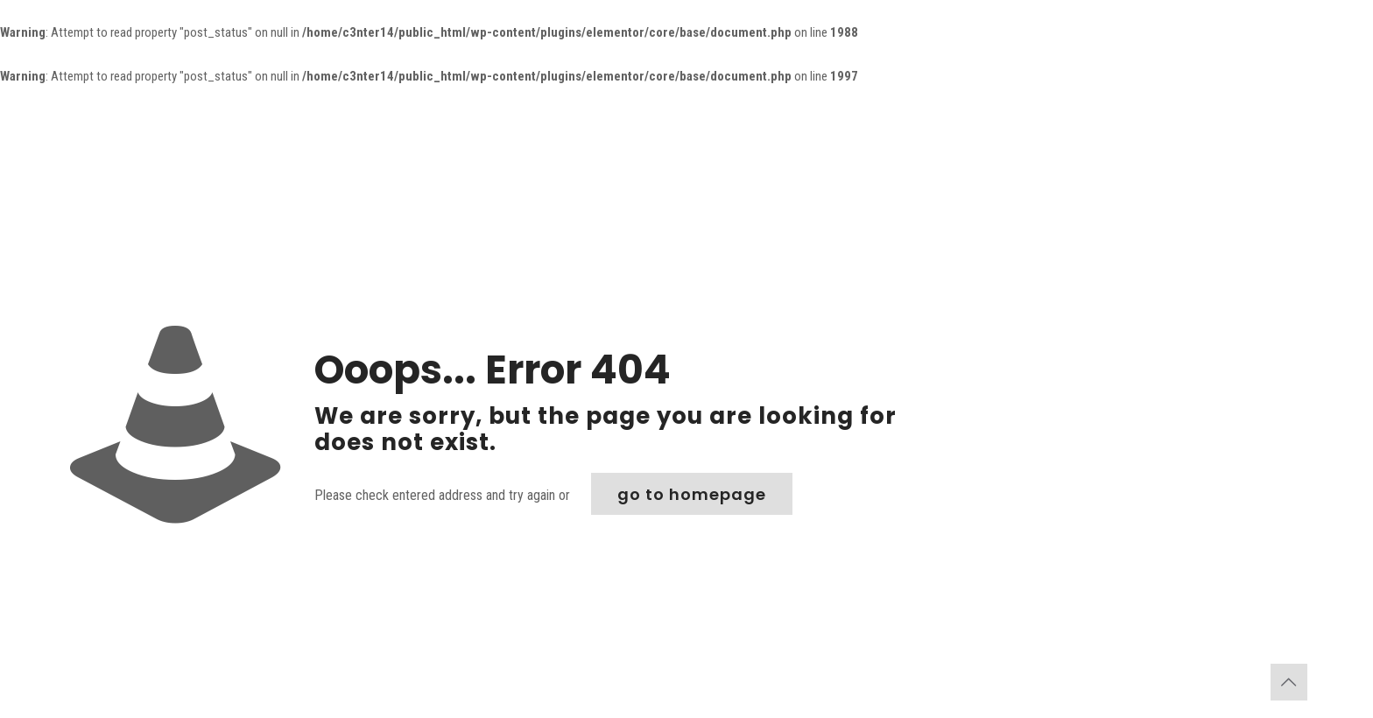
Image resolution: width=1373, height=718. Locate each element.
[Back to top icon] (1289, 682)
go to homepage (691, 494)
